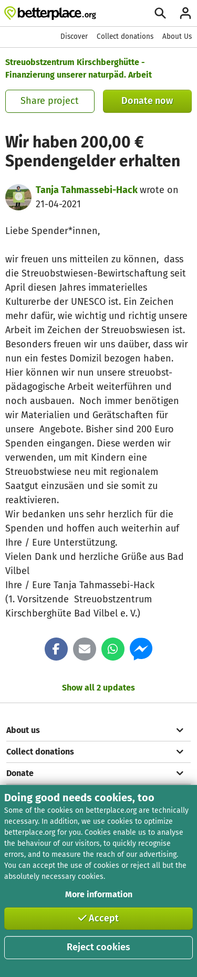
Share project (49, 101)
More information (98, 894)
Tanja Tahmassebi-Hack (88, 190)
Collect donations (125, 36)
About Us (177, 36)
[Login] (185, 13)
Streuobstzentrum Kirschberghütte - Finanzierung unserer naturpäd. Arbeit (78, 68)
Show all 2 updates (98, 688)
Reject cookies (98, 947)
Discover (74, 36)
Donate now (147, 101)
